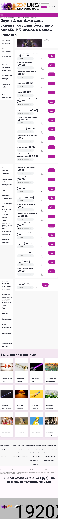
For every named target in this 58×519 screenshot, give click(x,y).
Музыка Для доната (6, 286)
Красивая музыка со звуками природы (7, 194)
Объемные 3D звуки (7, 97)
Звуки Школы (5, 91)
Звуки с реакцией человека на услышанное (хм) (36, 435)
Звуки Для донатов (6, 51)
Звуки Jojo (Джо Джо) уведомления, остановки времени (26, 17)
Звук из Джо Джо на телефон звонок (46, 453)
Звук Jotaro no (20, 244)
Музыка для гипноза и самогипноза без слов (7, 205)
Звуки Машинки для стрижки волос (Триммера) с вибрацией (7, 78)
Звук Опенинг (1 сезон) (22, 253)
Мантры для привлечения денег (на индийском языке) (6, 172)
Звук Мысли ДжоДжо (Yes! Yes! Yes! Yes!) (27, 135)
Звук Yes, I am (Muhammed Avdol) (25, 186)
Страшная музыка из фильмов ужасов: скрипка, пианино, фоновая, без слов (7, 300)
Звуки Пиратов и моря (6, 47)
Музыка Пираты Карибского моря (6, 293)
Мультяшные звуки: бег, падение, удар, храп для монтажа (6, 56)
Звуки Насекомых (6, 61)
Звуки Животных (6, 43)
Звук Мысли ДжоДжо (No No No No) (26, 204)
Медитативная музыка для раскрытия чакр (7, 199)
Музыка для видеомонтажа (5, 282)
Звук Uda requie (21, 83)
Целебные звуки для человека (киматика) (7, 185)
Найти (44, 7)
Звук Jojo (19, 285)
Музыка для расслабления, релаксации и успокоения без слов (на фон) (7, 217)
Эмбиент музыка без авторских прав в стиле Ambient (7, 345)
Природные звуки (6, 94)
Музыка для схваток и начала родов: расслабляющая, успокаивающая (7, 234)
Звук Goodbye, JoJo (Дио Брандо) (25, 223)
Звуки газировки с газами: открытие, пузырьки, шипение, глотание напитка (7, 70)
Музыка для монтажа (7, 337)
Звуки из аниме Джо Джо (49, 453)
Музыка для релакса (7, 167)
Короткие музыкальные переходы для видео (7, 313)
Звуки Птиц (4, 64)
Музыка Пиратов (6, 289)
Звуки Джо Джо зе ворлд (31, 453)
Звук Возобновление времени (24, 62)
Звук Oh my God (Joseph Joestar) (24, 177)
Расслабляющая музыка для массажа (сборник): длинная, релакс (7, 226)
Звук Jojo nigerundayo (22, 147)
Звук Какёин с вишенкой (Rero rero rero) (27, 99)
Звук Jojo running (21, 198)
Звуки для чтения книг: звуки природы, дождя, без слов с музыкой (7, 85)
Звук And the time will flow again (24, 232)
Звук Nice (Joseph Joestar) (23, 111)
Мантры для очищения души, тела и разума (7, 179)
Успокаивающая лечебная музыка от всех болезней (6, 241)
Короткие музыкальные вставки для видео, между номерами (7, 327)
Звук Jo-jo (19, 262)
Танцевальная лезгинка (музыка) (6, 332)
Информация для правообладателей (29, 505)
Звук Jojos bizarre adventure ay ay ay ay (26, 71)
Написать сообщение (44, 505)
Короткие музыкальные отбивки (5, 307)
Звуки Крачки (20, 432)
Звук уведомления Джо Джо (10, 449)
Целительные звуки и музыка (7, 189)
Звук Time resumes (21, 129)
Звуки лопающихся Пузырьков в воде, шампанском (51, 381)
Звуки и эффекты (3, 17)
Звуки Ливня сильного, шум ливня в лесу (49, 408)
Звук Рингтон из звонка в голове (25, 268)
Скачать (51, 56)
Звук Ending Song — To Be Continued (26, 167)
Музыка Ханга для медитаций (6, 210)
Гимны (3, 340)
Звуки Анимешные (11, 17)
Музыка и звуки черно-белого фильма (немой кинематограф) (7, 319)
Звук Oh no (20, 92)
